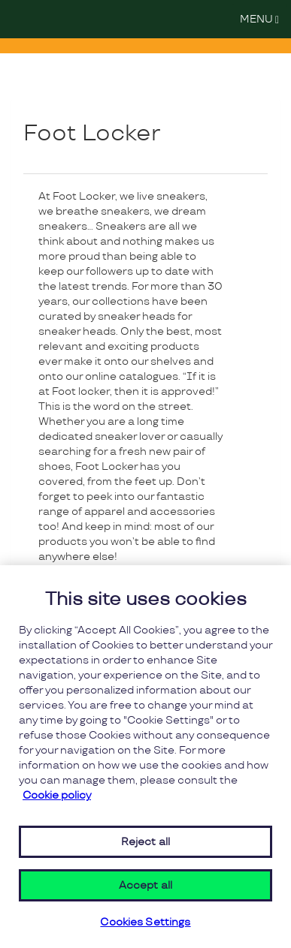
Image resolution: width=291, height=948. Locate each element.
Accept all (145, 885)
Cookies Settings (145, 922)
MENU (263, 18)
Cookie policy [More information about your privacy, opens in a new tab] (57, 795)
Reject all (145, 841)
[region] (145, 756)
